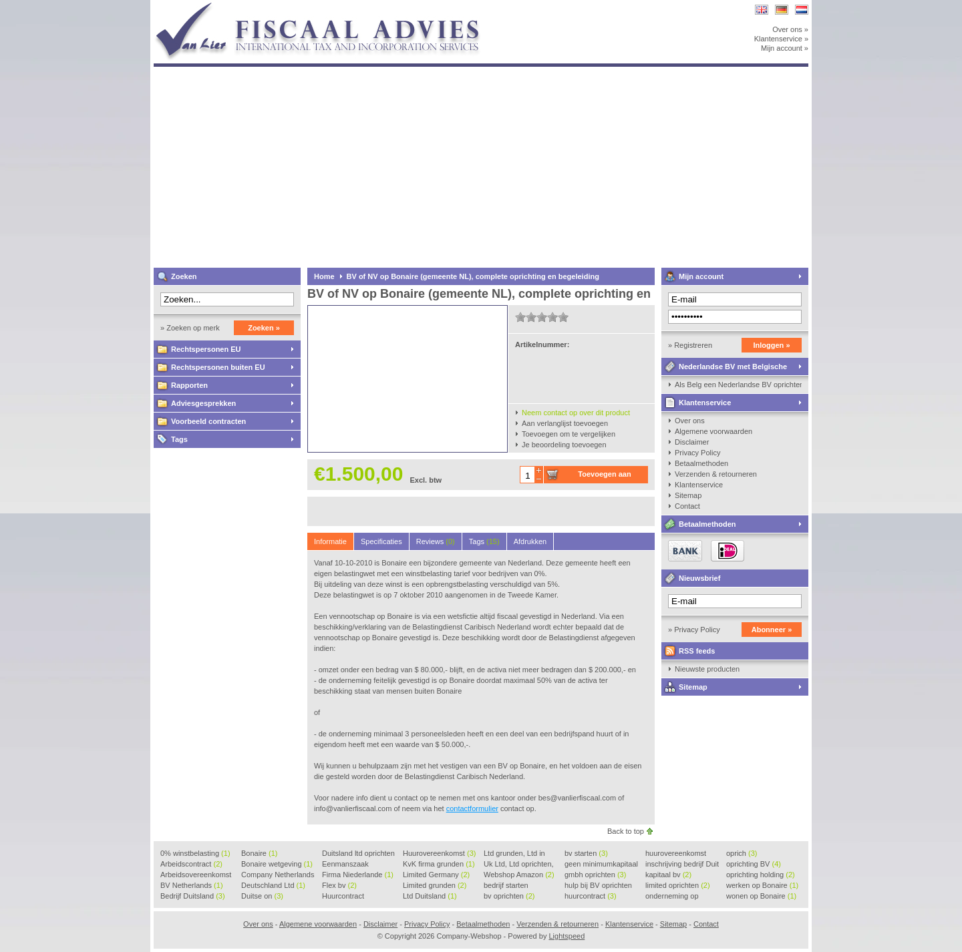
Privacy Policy (697, 453)
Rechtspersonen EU (206, 349)
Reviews (435, 541)
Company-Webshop (331, 6)
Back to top (625, 831)
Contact (687, 506)
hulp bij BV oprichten (598, 886)
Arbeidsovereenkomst (195, 875)
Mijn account (701, 276)
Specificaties (381, 541)
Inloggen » (772, 345)
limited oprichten (677, 885)
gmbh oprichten (595, 875)
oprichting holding (760, 875)
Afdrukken (530, 541)
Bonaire (259, 853)
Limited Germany (436, 875)
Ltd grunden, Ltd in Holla (514, 854)
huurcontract (591, 896)
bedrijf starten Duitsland (506, 886)
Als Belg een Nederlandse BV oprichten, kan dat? (738, 385)
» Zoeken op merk (190, 328)
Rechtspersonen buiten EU (218, 367)
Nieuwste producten (707, 669)
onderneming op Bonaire (672, 896)
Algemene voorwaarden (713, 431)
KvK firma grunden (439, 864)
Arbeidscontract (191, 864)
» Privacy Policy (694, 630)
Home (324, 276)
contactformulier (472, 808)
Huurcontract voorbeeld (343, 896)
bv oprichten (509, 896)
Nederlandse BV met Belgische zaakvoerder (724, 369)
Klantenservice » (781, 39)
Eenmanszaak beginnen (345, 864)
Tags (179, 439)
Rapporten (189, 385)
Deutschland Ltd (273, 885)
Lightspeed (566, 936)
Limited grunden (434, 885)
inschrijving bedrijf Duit (682, 864)
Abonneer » (772, 630)
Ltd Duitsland (430, 896)
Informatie (330, 541)
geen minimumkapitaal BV (601, 864)
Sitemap (688, 495)
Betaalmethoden (701, 463)
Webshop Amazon (519, 875)
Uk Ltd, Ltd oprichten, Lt (519, 864)
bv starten (586, 853)
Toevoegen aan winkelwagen (604, 476)
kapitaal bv (668, 875)
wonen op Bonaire (761, 896)
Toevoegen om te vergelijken (568, 434)
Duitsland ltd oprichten (358, 854)
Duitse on (262, 896)
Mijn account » (784, 48)
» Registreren (690, 345)
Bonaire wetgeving (277, 864)
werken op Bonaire (762, 885)
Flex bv (339, 885)
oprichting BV (753, 864)
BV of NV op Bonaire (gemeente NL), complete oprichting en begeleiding (473, 276)
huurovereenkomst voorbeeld (675, 854)
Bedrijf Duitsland (192, 896)
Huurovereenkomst (439, 853)
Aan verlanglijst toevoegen (565, 423)
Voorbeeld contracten (208, 421)
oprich (741, 853)
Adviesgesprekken (203, 403)
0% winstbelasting (195, 853)
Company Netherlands (277, 875)
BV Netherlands (191, 885)
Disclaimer (692, 442)
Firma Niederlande (357, 875)
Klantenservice (705, 403)
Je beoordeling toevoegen (564, 445)
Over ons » (790, 29)
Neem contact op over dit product (576, 413)
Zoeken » (264, 328)
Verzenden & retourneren (716, 474)
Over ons (690, 421)
